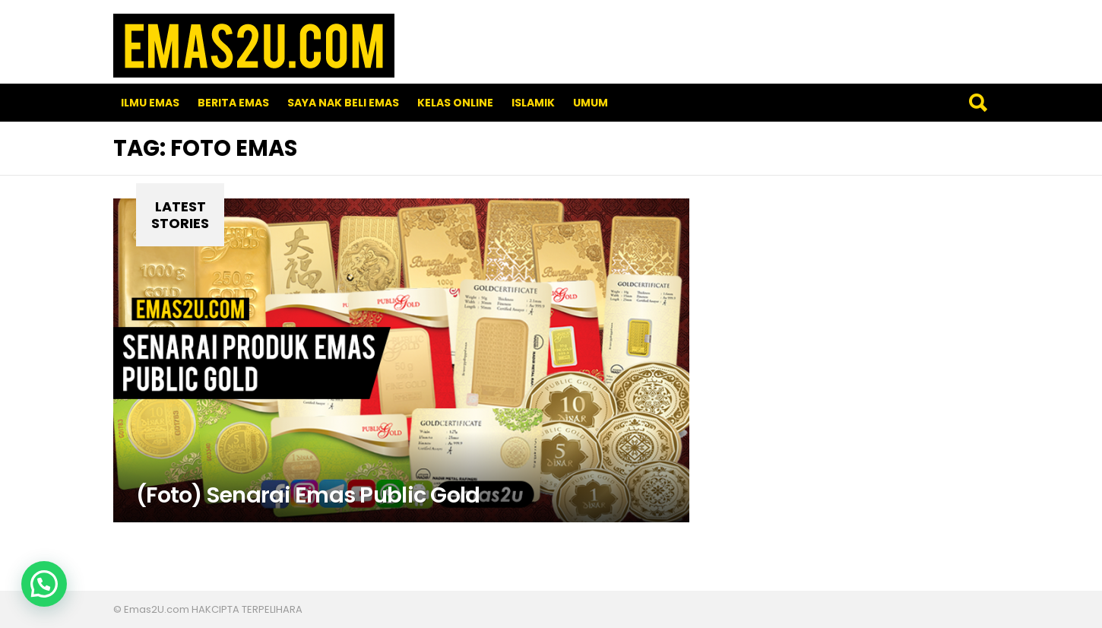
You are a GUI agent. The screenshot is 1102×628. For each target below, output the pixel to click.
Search (977, 102)
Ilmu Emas (150, 102)
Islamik (533, 102)
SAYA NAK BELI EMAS (343, 102)
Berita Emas (233, 102)
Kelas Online (455, 102)
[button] (44, 584)
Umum (590, 102)
